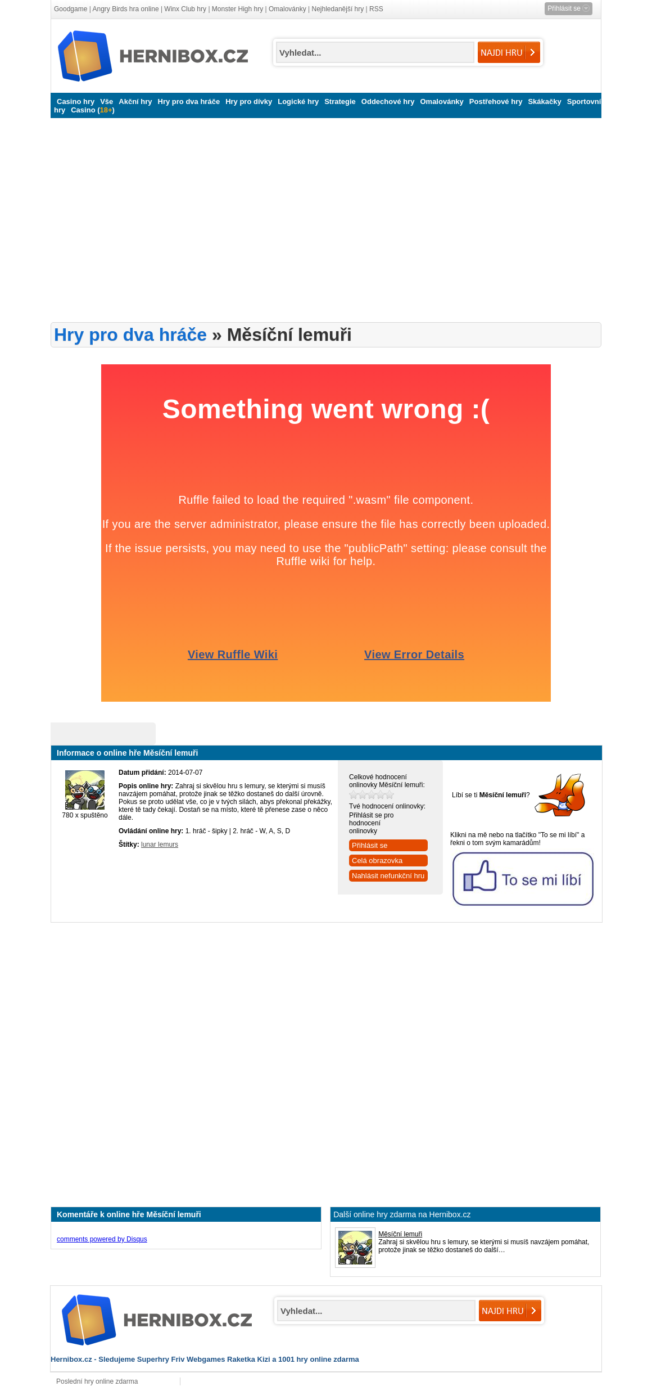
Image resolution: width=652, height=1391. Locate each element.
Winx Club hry (185, 9)
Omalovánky (287, 9)
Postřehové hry (496, 101)
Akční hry (135, 101)
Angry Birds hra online (126, 9)
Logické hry (298, 101)
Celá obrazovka (377, 860)
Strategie (340, 101)
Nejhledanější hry (338, 9)
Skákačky (544, 101)
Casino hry (75, 101)
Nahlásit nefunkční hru (388, 875)
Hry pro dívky (248, 101)
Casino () (93, 110)
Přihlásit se (370, 845)
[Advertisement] (285, 220)
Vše (106, 101)
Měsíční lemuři (400, 1234)
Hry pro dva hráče (189, 101)
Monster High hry (237, 9)
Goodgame (70, 9)
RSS (376, 9)
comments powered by (102, 1239)
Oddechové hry (388, 101)
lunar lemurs (159, 844)
